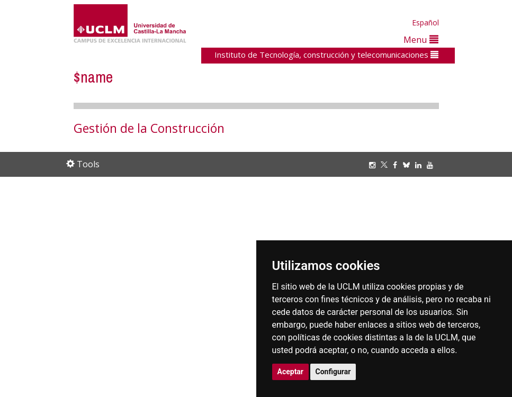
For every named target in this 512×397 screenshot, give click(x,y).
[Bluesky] (409, 165)
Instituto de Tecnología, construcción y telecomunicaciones (326, 54)
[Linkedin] (418, 165)
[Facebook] (397, 165)
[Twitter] (387, 165)
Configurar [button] (333, 371)
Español (425, 22)
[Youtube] (432, 165)
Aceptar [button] (290, 371)
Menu (420, 39)
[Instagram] (375, 165)
